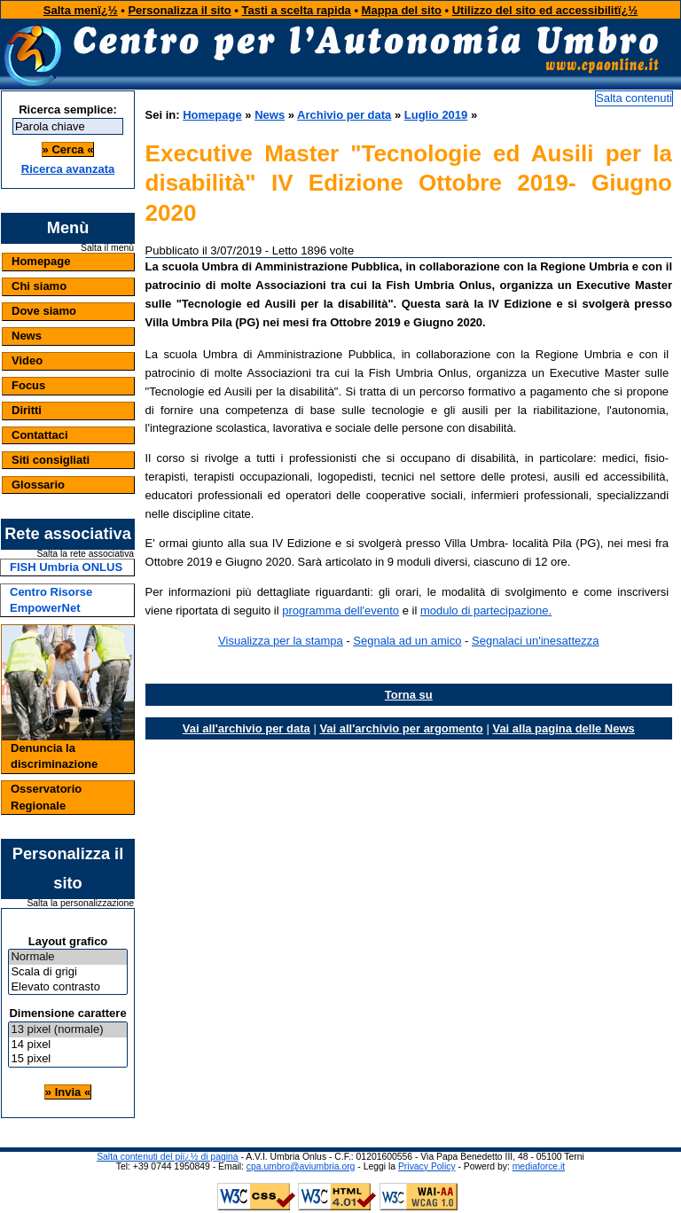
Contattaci (40, 435)
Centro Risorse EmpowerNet (51, 599)
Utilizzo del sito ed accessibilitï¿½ (545, 10)
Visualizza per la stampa (280, 640)
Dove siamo (44, 310)
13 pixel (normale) (67, 1029)
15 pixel (67, 1059)
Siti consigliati (51, 459)
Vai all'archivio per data (246, 728)
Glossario (38, 484)
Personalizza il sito (179, 10)
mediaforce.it (539, 1166)
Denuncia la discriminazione (54, 756)
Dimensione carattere (67, 1013)
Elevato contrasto (67, 987)
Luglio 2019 (436, 114)
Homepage (41, 261)
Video (27, 360)
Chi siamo (39, 286)
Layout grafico (68, 941)
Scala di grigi (67, 972)
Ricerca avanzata (68, 169)
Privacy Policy (427, 1166)
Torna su (409, 694)
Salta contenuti (634, 98)
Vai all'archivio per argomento (400, 728)
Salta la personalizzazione (80, 903)
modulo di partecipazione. (486, 610)
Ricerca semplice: (68, 109)
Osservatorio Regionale (46, 796)
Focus (28, 385)
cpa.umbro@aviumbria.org (301, 1166)
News (27, 335)
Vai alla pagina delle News (563, 728)
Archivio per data (344, 114)
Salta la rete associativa (85, 554)
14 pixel (67, 1045)
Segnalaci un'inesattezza (535, 640)
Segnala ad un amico (407, 640)
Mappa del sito (402, 10)
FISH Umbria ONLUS (66, 567)
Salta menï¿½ (80, 10)
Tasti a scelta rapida (296, 10)
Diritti (27, 410)
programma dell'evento (340, 610)
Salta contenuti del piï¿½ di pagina (167, 1157)
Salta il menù (107, 248)
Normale (67, 957)
